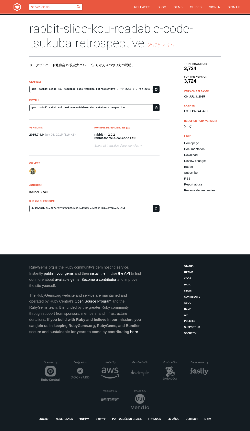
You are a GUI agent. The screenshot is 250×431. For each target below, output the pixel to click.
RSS (187, 178)
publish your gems (59, 273)
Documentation (194, 149)
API (186, 315)
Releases (142, 7)
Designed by (81, 362)
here (134, 332)
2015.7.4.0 (36, 134)
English (44, 419)
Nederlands (64, 419)
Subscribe (191, 172)
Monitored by (171, 362)
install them (99, 273)
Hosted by (112, 362)
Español (173, 419)
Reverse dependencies (199, 190)
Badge (188, 166)
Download (191, 155)
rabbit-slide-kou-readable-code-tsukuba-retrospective (111, 35)
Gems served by (200, 362)
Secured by (141, 390)
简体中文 (84, 419)
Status (189, 266)
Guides (196, 7)
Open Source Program (93, 301)
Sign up (234, 7)
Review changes (195, 160)
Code (187, 278)
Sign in (214, 7)
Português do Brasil (127, 419)
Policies (190, 321)
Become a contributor (98, 279)
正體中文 (101, 419)
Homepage (191, 143)
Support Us (192, 327)
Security (190, 333)
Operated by (52, 364)
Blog (162, 7)
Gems (178, 7)
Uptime (188, 272)
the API (124, 273)
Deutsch (192, 419)
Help (187, 308)
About (188, 302)
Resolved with (140, 362)
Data (187, 284)
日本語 (207, 419)
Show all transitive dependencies (116, 145)
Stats (188, 290)
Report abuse (193, 184)
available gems (67, 279)
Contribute (192, 296)
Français (154, 419)
